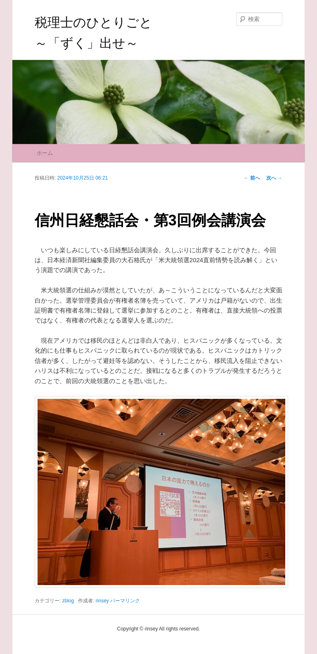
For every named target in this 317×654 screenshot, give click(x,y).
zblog (68, 601)
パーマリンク (125, 601)
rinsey (102, 601)
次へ (274, 178)
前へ (252, 178)
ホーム (45, 153)
